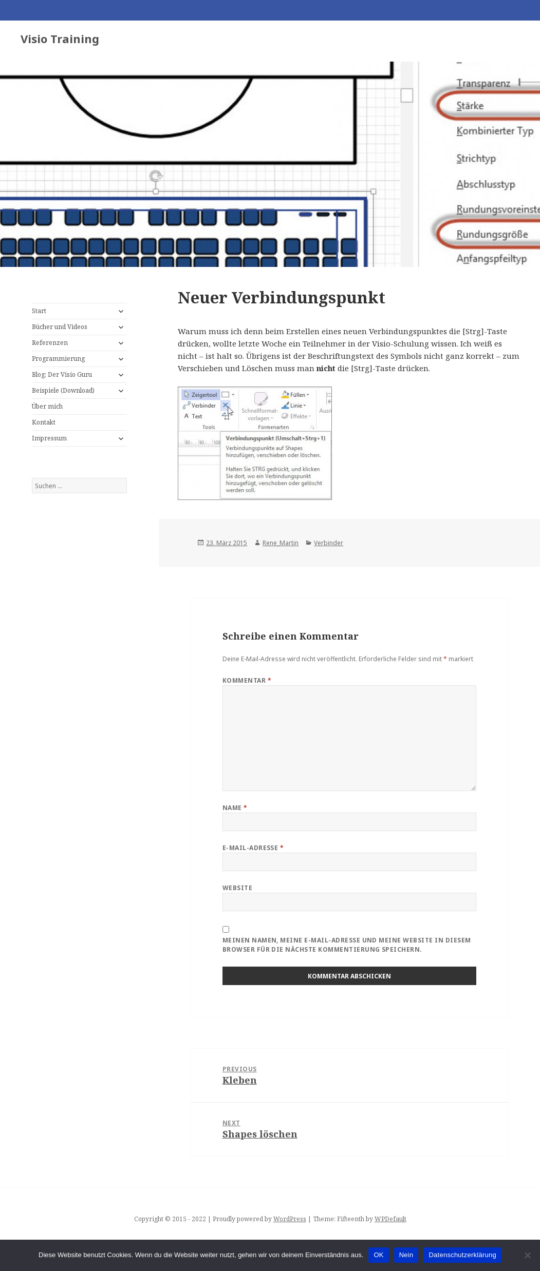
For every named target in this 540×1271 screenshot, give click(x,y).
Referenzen (50, 342)
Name (235, 807)
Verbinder (328, 542)
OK (378, 1255)
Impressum (49, 438)
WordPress (289, 1219)
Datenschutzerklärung (462, 1255)
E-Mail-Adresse (253, 847)
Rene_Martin (281, 542)
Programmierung (58, 358)
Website (237, 887)
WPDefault (390, 1219)
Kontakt (43, 422)
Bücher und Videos (59, 326)
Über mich (47, 406)
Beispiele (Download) (63, 390)
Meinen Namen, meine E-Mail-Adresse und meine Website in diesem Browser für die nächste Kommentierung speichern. (346, 945)
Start (39, 310)
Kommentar (246, 680)
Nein (406, 1255)
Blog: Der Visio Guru (62, 374)
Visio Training (60, 38)
